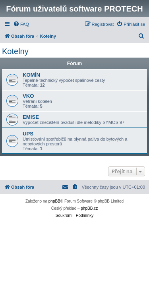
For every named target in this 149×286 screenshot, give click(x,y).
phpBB (54, 201)
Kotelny (15, 51)
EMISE (31, 117)
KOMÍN (31, 75)
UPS (28, 134)
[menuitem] (21, 24)
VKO (28, 96)
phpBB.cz (89, 208)
